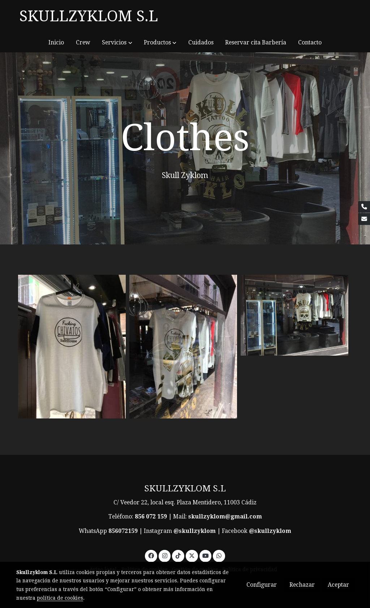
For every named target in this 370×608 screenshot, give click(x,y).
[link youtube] (205, 555)
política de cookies (60, 598)
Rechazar (302, 584)
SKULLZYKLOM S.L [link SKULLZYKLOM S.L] (88, 16)
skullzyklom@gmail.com (225, 516)
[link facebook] (151, 555)
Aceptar (338, 584)
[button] (117, 42)
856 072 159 (151, 516)
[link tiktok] (178, 555)
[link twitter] (192, 555)
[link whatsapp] (219, 555)
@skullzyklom (194, 530)
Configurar (261, 584)
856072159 (123, 530)
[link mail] (364, 219)
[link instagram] (164, 555)
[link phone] (364, 207)
